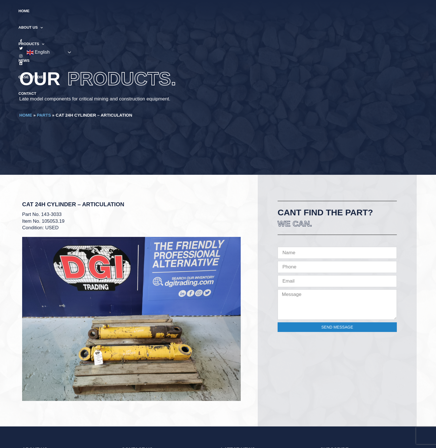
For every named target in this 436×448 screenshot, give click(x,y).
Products (198, 11)
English (378, 11)
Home (138, 11)
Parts (44, 115)
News (225, 11)
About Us (165, 11)
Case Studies (253, 11)
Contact (284, 11)
